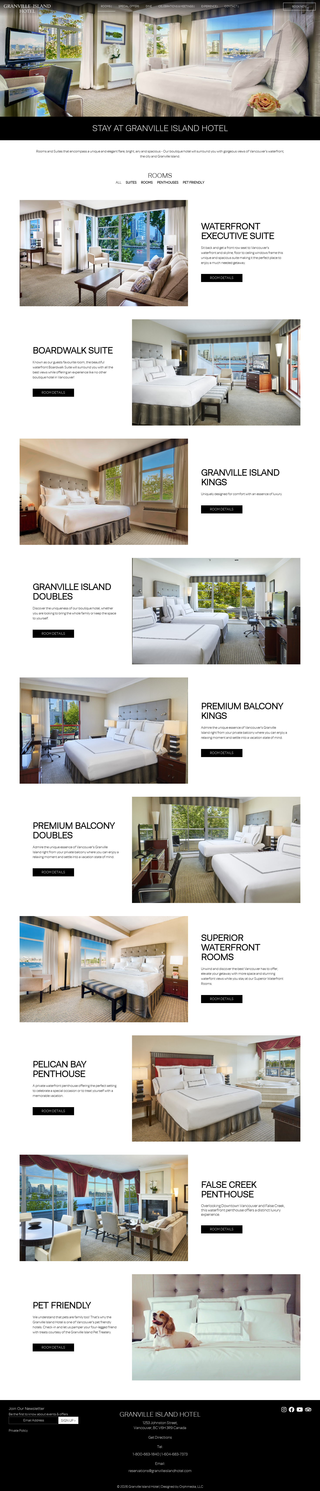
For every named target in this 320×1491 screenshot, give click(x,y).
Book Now (299, 6)
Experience (209, 6)
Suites (131, 183)
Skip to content (15, 20)
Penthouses (167, 183)
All (118, 183)
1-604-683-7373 (174, 1454)
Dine (149, 6)
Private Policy (18, 1431)
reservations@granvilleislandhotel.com (160, 1471)
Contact (231, 6)
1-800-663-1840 (146, 1454)
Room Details (222, 278)
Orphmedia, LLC (191, 1487)
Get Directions (160, 1437)
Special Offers (129, 6)
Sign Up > (68, 1421)
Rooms (106, 6)
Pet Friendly (193, 183)
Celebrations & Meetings (176, 6)
